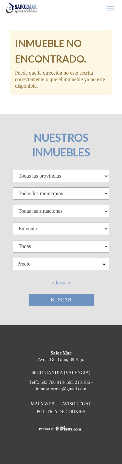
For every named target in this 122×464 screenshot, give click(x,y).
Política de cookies (61, 411)
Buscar (60, 299)
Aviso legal (76, 403)
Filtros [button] (61, 282)
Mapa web (42, 403)
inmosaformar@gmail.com (61, 388)
